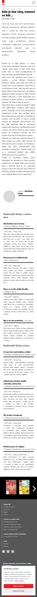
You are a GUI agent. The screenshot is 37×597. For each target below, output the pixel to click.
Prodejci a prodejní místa (11, 519)
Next (34, 496)
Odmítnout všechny (18, 591)
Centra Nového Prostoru (11, 536)
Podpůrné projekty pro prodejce (13, 527)
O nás (5, 541)
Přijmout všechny (18, 586)
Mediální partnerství (9, 507)
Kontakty (6, 543)
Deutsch (6, 514)
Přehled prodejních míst (10, 522)
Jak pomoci (7, 509)
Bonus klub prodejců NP (10, 529)
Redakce (6, 546)
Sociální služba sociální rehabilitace (15, 534)
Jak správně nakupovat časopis (12, 524)
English (6, 512)
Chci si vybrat (19, 581)
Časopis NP (7, 504)
